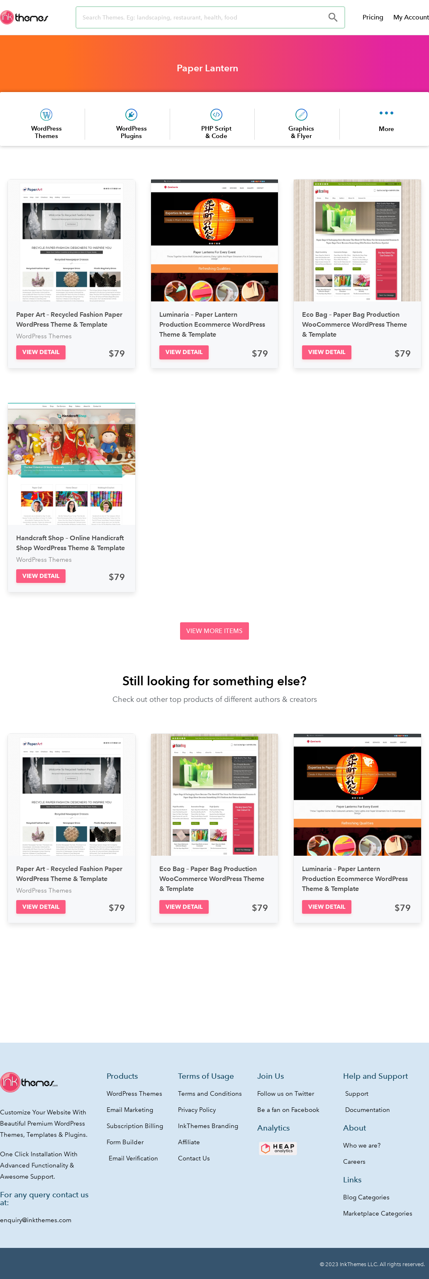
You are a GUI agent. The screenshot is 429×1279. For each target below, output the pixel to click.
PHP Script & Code (216, 132)
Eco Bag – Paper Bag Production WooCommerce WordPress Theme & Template (354, 324)
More (386, 129)
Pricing (373, 17)
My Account (411, 17)
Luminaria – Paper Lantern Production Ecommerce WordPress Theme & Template (212, 324)
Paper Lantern (207, 68)
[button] (41, 352)
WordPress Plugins (131, 132)
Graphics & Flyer (301, 132)
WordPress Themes (46, 132)
